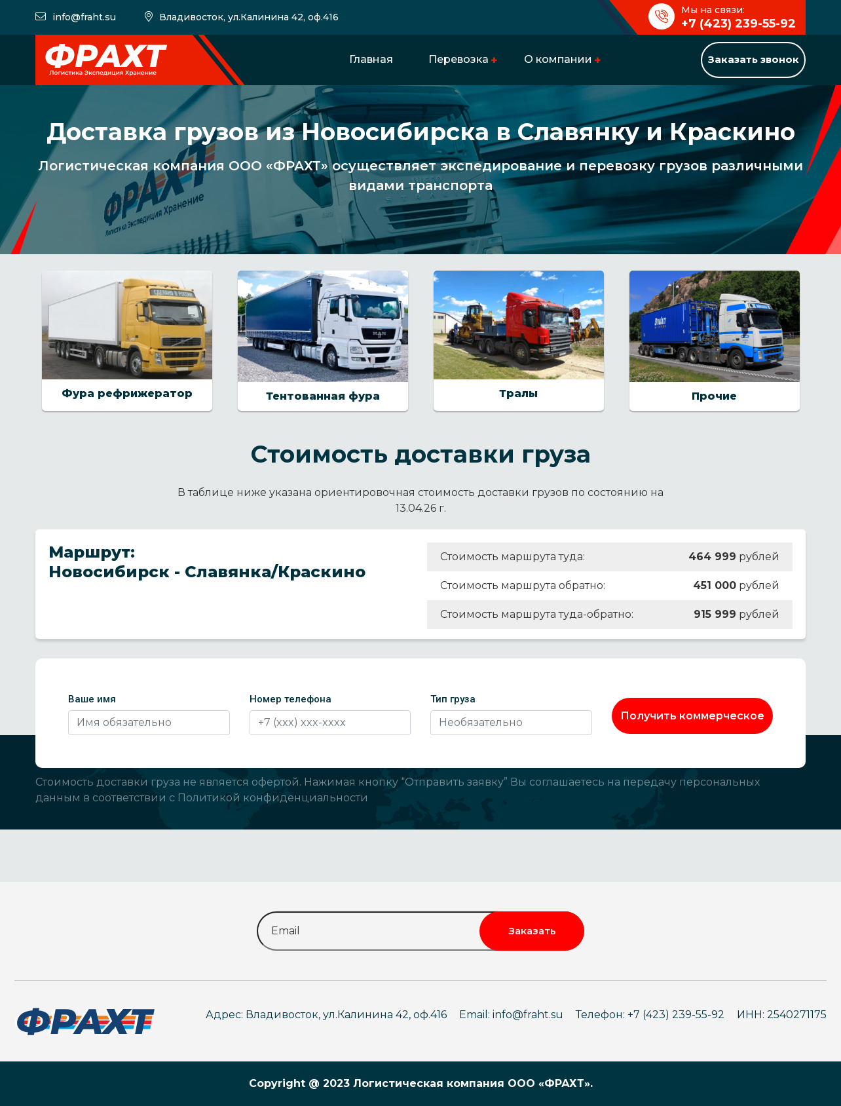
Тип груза (453, 699)
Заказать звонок (753, 59)
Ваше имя (92, 699)
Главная (371, 59)
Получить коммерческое (692, 716)
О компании (558, 59)
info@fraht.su (84, 17)
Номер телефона (290, 699)
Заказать (532, 931)
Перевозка (458, 59)
